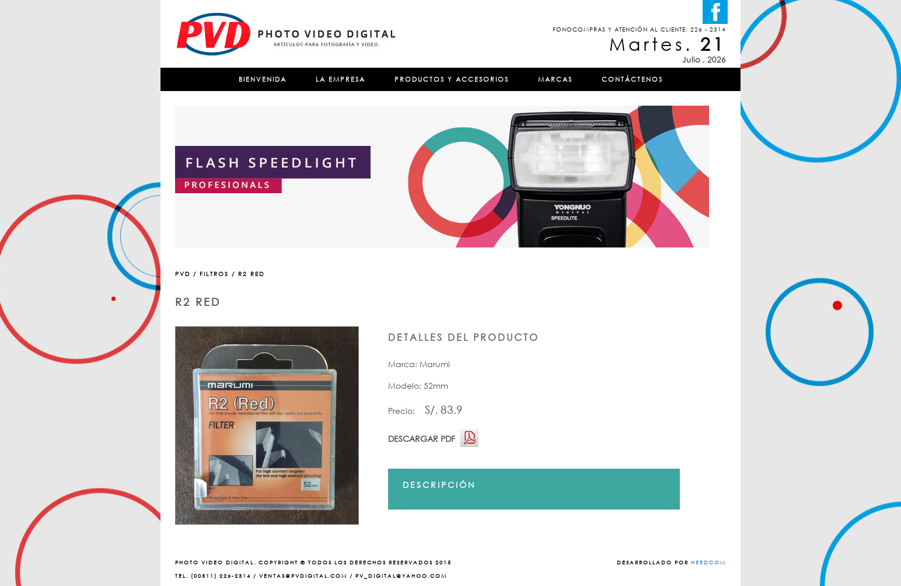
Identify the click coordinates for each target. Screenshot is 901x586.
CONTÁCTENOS (632, 79)
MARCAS (555, 79)
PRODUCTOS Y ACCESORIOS (451, 79)
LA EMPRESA (340, 79)
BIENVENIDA (263, 79)
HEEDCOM (708, 562)
